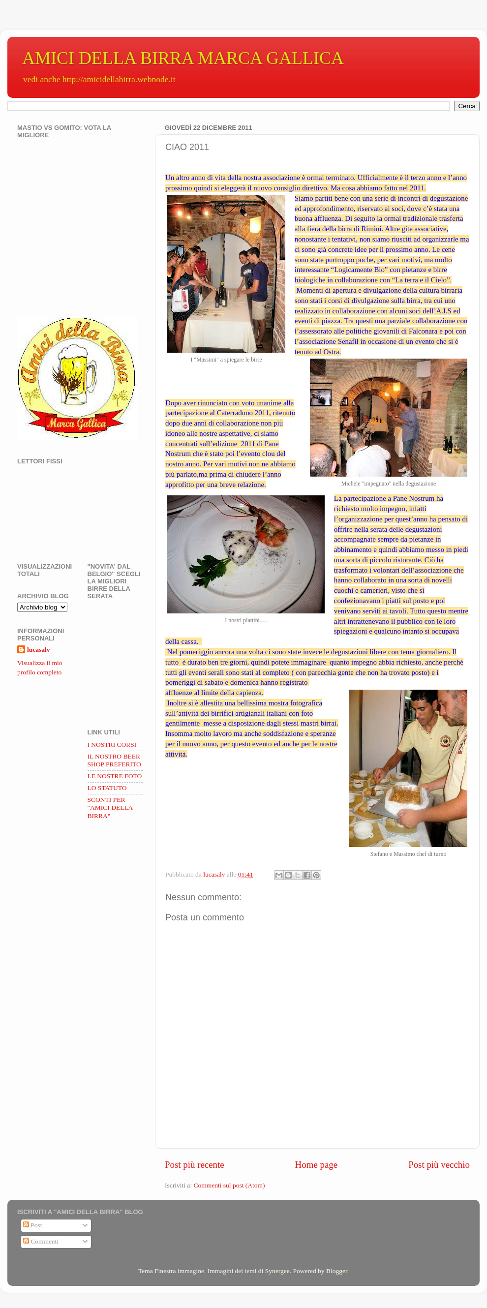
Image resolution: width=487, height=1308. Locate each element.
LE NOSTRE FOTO (115, 776)
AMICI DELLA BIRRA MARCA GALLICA (183, 58)
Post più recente (194, 1164)
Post (32, 1225)
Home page (316, 1164)
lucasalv (38, 649)
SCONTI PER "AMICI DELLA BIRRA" (110, 807)
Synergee (277, 1271)
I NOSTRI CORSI (112, 744)
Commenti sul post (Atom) (229, 1185)
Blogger (336, 1271)
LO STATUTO (107, 787)
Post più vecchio (439, 1164)
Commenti (41, 1241)
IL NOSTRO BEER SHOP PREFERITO (114, 760)
